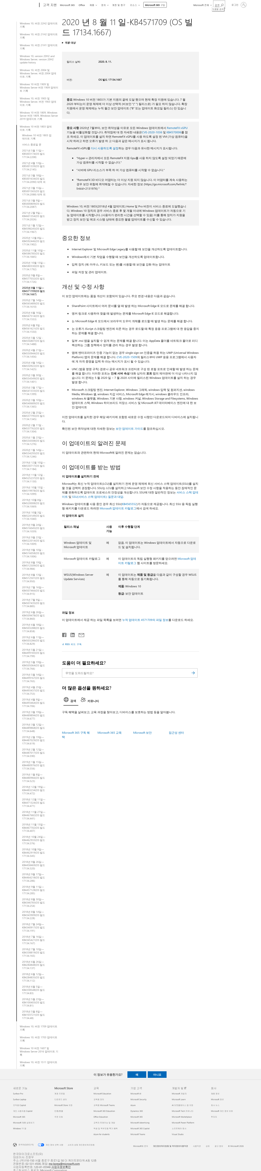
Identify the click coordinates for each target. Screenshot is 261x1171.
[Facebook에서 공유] (64, 634)
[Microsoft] (25, 5)
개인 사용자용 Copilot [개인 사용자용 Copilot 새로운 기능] (22, 1111)
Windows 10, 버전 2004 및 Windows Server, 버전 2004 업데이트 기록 (38, 73)
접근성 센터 (176, 732)
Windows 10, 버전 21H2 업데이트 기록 (39, 36)
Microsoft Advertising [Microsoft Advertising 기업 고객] (139, 1122)
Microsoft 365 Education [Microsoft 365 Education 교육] (104, 1111)
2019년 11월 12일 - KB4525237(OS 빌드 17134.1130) (33, 478)
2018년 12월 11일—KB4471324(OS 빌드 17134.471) (33, 803)
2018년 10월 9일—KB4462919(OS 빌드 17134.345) (33, 853)
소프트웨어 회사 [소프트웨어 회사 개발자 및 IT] (179, 1128)
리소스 (133, 5)
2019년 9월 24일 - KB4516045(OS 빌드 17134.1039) (33, 528)
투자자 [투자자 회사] (214, 1116)
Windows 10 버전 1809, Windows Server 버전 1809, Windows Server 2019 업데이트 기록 (39, 116)
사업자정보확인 (61, 1167)
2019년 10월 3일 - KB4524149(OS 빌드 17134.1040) (33, 516)
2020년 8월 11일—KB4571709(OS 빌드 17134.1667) (33, 291)
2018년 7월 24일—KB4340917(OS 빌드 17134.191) (33, 927)
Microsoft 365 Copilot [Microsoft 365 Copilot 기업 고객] (140, 1128)
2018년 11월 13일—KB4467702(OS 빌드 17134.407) (33, 828)
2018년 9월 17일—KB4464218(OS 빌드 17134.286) (33, 877)
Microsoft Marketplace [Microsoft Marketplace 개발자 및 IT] (182, 1116)
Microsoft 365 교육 (110, 732)
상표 (208, 1146)
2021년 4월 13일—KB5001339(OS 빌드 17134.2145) (33, 166)
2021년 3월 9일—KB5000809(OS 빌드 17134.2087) (33, 204)
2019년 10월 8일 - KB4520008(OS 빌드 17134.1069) (33, 503)
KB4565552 (129, 504)
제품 (92, 5)
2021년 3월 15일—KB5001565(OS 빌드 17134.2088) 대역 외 (33, 191)
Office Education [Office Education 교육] (101, 1116)
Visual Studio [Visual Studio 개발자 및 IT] (177, 1134)
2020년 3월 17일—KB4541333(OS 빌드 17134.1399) (33, 391)
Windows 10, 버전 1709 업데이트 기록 (38, 1028)
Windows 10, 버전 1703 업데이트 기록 (38, 1039)
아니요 (157, 1074)
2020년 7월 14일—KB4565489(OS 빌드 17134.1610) (33, 303)
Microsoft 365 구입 (155, 5)
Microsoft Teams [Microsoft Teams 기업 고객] (137, 1134)
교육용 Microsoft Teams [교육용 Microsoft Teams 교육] (104, 1105)
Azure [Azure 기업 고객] (133, 1105)
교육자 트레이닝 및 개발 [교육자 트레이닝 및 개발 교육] (104, 1122)
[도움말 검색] (219, 5)
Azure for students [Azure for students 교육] (102, 1134)
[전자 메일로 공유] (79, 634)
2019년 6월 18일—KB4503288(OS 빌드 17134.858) (33, 628)
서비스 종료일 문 (31, 144)
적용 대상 (70, 42)
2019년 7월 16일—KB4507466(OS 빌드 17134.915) (33, 590)
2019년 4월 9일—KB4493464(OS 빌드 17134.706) (33, 703)
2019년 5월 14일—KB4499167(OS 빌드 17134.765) (33, 678)
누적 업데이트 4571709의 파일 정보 (145, 620)
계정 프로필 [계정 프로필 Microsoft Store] (59, 1093)
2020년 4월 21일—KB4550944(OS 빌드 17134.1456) (33, 353)
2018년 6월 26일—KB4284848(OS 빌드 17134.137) (33, 965)
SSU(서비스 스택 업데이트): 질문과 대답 (97, 497)
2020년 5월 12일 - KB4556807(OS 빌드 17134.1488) (33, 341)
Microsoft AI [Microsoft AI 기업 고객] (135, 1093)
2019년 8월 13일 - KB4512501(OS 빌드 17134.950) (33, 578)
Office (82, 5)
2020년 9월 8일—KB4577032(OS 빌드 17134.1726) (33, 278)
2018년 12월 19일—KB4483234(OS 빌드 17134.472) (33, 790)
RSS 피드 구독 (73, 644)
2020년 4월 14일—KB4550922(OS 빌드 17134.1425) (33, 366)
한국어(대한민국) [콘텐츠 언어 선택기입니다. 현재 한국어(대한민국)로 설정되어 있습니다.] (26, 1144)
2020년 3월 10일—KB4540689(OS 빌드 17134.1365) (33, 403)
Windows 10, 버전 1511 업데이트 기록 (38, 1064)
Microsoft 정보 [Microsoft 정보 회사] (217, 1099)
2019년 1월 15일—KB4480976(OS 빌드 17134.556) (33, 765)
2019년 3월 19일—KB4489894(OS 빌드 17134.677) (33, 715)
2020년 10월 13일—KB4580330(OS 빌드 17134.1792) (33, 266)
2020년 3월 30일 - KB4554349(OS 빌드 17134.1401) (33, 378)
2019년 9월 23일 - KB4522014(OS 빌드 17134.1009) (33, 541)
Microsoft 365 (67, 5)
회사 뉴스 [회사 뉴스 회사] (215, 1105)
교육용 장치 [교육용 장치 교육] (99, 1099)
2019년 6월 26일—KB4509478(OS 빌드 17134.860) (33, 615)
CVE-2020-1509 (127, 357)
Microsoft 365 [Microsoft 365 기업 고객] (136, 1116)
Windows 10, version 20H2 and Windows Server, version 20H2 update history (37, 59)
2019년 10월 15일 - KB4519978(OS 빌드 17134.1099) (33, 491)
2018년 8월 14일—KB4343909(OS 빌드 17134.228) (33, 915)
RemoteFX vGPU (177, 128)
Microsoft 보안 (142, 732)
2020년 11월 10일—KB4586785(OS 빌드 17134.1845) (33, 254)
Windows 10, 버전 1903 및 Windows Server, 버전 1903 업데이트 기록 (38, 102)
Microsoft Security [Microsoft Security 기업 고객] (138, 1099)
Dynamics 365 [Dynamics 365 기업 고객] (136, 1111)
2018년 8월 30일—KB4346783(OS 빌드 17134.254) (33, 902)
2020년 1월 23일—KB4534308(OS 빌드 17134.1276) (33, 441)
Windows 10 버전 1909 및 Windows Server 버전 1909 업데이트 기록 (39, 87)
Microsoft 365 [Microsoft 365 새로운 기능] (19, 1116)
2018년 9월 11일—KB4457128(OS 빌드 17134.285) (33, 890)
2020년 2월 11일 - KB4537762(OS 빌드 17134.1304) (33, 428)
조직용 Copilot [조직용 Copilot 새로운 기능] (19, 1105)
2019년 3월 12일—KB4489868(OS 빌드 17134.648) (33, 728)
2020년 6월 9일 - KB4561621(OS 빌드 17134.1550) (33, 328)
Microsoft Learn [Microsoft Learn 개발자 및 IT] (179, 1099)
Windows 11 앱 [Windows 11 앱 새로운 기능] (19, 1128)
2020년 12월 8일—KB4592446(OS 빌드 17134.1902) (33, 241)
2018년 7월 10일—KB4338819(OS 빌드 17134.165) (33, 952)
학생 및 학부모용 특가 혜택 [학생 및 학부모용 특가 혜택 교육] (106, 1128)
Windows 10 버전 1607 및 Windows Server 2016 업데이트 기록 (39, 1051)
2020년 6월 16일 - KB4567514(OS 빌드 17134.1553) (33, 316)
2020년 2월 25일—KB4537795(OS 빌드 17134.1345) (33, 416)
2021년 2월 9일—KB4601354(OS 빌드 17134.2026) (33, 216)
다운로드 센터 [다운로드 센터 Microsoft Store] (60, 1099)
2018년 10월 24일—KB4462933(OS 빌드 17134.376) (33, 840)
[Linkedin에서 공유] (71, 634)
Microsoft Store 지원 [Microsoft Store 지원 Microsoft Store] (63, 1105)
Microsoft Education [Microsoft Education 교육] (102, 1093)
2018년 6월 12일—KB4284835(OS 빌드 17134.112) (33, 977)
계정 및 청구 (118, 5)
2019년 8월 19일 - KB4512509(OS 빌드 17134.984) (33, 566)
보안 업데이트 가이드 (129, 428)
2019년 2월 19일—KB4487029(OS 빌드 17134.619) (33, 740)
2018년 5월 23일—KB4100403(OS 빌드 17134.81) (33, 1002)
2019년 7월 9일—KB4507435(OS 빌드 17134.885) (33, 603)
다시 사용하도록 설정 (105, 148)
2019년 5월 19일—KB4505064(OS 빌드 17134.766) (33, 665)
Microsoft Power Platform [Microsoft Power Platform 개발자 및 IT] (183, 1122)
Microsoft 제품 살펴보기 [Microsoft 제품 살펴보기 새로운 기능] (23, 1122)
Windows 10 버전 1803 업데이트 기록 (36, 128)
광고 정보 (219, 1146)
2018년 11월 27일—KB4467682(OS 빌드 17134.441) (33, 815)
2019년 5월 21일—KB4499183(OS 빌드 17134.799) (33, 653)
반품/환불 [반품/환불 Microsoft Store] (58, 1111)
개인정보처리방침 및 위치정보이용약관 (170, 1146)
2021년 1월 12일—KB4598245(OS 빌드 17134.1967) (33, 229)
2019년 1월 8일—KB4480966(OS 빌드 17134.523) (33, 778)
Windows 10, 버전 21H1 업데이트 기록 (39, 47)
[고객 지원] (49, 5)
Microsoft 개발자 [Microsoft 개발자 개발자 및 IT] (179, 1093)
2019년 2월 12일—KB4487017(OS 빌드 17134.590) (33, 753)
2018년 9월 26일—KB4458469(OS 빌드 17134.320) (33, 865)
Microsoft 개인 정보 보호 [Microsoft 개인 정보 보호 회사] (222, 1111)
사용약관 (197, 1146)
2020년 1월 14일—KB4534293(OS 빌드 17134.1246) (33, 453)
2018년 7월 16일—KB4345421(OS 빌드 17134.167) (33, 940)
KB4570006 (174, 132)
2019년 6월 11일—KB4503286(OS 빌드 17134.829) (33, 640)
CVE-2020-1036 (152, 132)
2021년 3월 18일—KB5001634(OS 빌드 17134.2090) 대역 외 (33, 179)
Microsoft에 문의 (140, 1146)
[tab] (70, 701)
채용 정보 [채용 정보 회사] (215, 1093)
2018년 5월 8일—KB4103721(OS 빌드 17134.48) (33, 1015)
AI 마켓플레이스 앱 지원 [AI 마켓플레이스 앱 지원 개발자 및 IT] (182, 1105)
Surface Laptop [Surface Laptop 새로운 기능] (19, 1099)
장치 (103, 5)
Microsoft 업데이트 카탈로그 (118, 508)
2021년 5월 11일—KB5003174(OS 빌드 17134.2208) (33, 154)
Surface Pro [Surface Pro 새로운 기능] (18, 1093)
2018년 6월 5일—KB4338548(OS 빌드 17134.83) (33, 990)
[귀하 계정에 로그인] (238, 5)
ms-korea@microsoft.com (64, 1164)
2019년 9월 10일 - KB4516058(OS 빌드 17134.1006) (33, 553)
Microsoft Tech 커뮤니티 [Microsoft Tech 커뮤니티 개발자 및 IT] (182, 1111)
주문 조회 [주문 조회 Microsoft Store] (58, 1116)
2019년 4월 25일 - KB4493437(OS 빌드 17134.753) (33, 690)
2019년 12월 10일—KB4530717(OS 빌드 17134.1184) (33, 466)
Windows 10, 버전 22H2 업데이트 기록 (39, 25)
